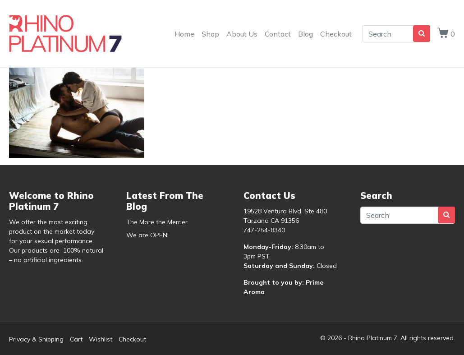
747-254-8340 (264, 230)
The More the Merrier (157, 222)
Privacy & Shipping (36, 339)
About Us (241, 33)
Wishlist (100, 339)
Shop (210, 33)
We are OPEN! (147, 235)
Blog (305, 33)
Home (184, 33)
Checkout (336, 33)
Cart (76, 339)
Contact (278, 33)
